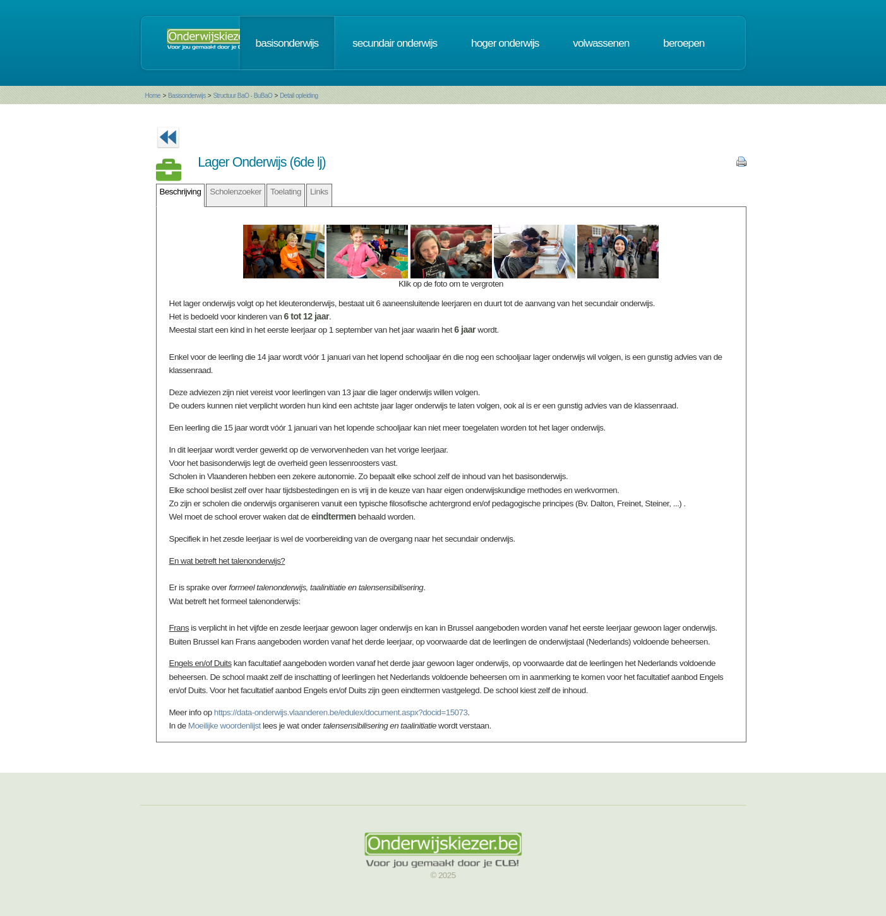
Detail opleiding (299, 95)
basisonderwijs (287, 43)
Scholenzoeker (235, 191)
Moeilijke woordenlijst (224, 725)
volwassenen (601, 43)
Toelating (285, 191)
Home (153, 95)
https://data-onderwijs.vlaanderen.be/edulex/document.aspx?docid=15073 (341, 712)
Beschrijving (180, 191)
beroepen (683, 43)
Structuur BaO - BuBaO (242, 95)
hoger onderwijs (505, 43)
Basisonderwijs (187, 95)
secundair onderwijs (394, 43)
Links (319, 191)
